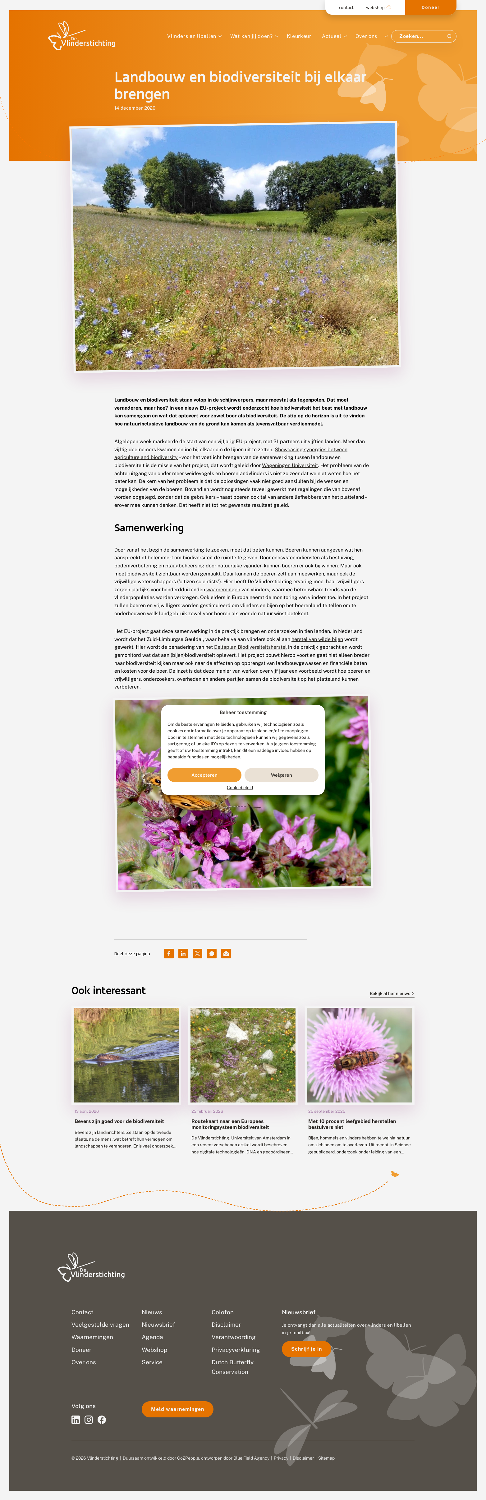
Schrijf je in (306, 1349)
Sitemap (326, 1458)
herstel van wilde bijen (317, 639)
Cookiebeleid (240, 787)
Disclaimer (303, 1458)
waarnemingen (223, 590)
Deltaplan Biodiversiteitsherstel (250, 647)
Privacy (281, 1458)
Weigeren (281, 775)
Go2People (188, 1458)
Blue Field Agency (251, 1458)
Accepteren (204, 775)
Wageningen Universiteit (290, 465)
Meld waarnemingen (177, 1409)
